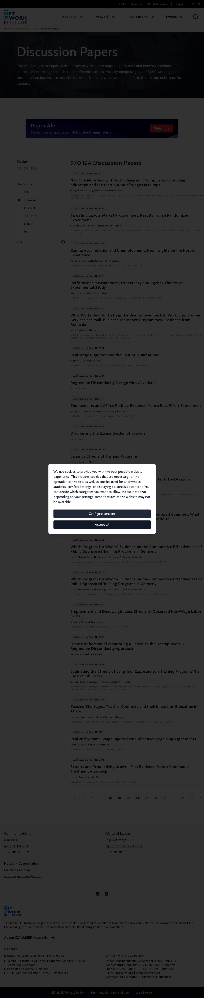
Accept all (102, 525)
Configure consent (102, 514)
